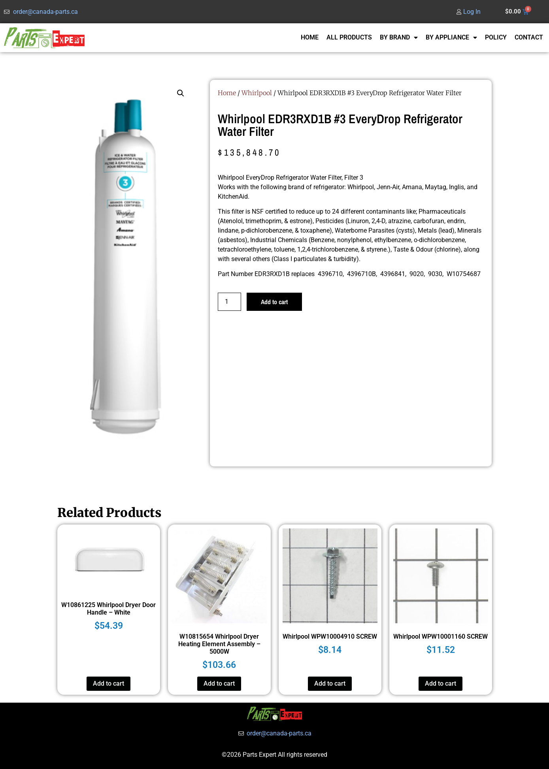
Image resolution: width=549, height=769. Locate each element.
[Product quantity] (229, 302)
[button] (181, 93)
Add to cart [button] (108, 683)
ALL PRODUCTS (349, 37)
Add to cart (274, 301)
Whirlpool (256, 93)
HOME (310, 37)
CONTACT (529, 37)
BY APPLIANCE (451, 37)
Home (227, 93)
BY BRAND (399, 37)
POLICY (496, 37)
